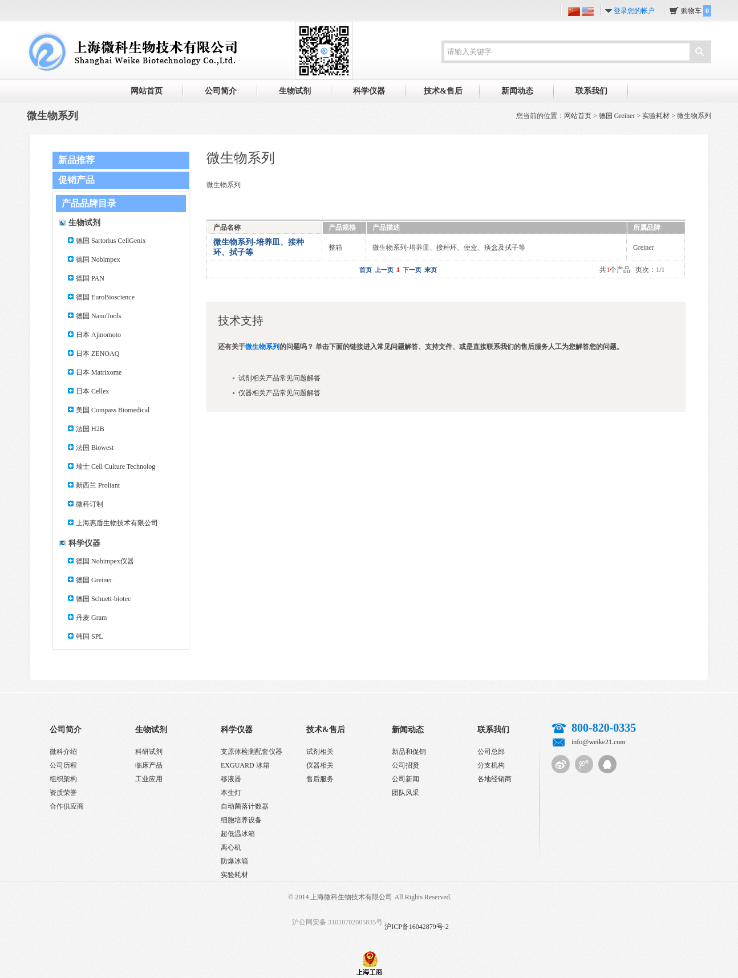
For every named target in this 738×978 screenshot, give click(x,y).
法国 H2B (90, 429)
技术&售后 (443, 91)
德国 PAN (90, 278)
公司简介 (221, 91)
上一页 (384, 269)
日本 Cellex (92, 391)
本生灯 (231, 793)
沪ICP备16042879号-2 (416, 927)
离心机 (231, 847)
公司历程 (63, 765)
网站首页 (147, 91)
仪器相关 (320, 765)
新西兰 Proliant (98, 485)
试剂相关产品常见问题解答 (279, 378)
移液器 (231, 779)
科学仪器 (369, 91)
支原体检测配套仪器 (251, 752)
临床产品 (149, 765)
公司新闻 (405, 779)
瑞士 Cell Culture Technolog (115, 466)
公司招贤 (405, 765)
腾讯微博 (584, 764)
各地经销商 (494, 779)
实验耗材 (656, 116)
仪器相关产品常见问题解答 (279, 393)
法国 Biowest (94, 448)
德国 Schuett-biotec (103, 599)
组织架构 (63, 779)
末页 (430, 269)
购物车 (696, 11)
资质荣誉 (63, 793)
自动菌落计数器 (245, 806)
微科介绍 (63, 752)
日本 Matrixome (98, 372)
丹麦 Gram (91, 618)
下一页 (412, 269)
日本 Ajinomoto (98, 335)
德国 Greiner (617, 116)
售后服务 (320, 779)
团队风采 (405, 793)
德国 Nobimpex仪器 (105, 561)
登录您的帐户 (634, 11)
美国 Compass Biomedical (112, 410)
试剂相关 (320, 752)
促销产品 (76, 180)
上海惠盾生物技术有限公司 (117, 523)
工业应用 (149, 779)
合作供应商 (67, 806)
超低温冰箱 (238, 834)
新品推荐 (76, 160)
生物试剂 (295, 91)
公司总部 (491, 752)
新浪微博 (561, 764)
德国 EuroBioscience (105, 297)
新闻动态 (517, 91)
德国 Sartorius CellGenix (111, 241)
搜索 (699, 53)
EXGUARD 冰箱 (245, 765)
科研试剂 (149, 752)
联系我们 (591, 91)
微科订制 (89, 504)
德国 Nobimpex (98, 259)
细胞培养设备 (241, 820)
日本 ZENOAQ (97, 354)
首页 (365, 269)
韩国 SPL (89, 636)
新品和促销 (409, 752)
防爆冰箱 (234, 861)
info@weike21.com (598, 742)
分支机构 (491, 765)
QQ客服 (607, 764)
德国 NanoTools (98, 316)
